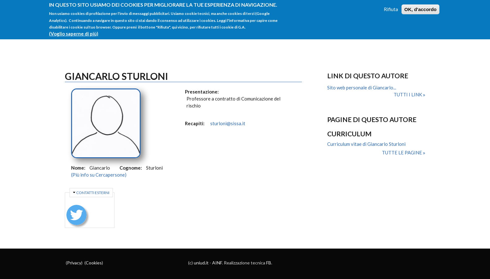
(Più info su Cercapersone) (98, 175)
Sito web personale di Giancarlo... (361, 87)
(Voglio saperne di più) (73, 30)
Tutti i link (408, 94)
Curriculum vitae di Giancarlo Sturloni (366, 144)
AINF (217, 262)
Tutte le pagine (402, 152)
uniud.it (201, 262)
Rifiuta (391, 5)
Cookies (94, 262)
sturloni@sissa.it (227, 123)
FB (268, 262)
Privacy (74, 262)
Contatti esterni (92, 192)
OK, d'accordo (420, 5)
